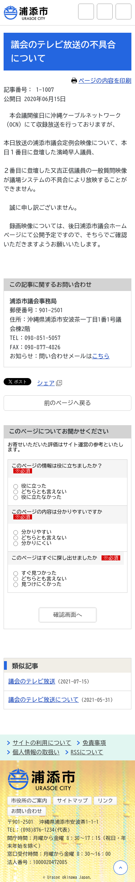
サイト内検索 (86, 11)
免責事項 (94, 743)
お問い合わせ (26, 811)
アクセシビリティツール (105, 11)
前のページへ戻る (67, 403)
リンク (105, 800)
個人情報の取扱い (36, 752)
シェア (49, 383)
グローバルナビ (123, 11)
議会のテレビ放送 (31, 681)
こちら (101, 356)
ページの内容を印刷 (101, 80)
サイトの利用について (42, 743)
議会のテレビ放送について (43, 700)
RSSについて (87, 752)
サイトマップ (72, 800)
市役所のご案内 (29, 800)
